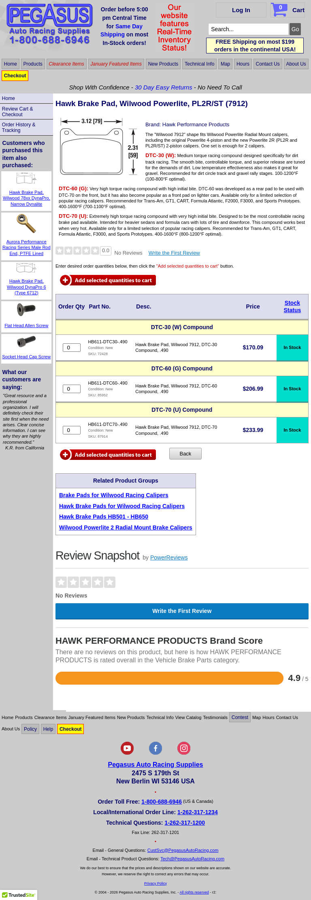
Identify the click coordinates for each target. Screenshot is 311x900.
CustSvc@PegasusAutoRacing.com (183, 850)
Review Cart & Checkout (17, 111)
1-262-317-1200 (184, 822)
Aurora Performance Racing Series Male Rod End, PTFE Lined (26, 247)
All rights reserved (194, 892)
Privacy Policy (155, 883)
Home (10, 64)
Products (32, 64)
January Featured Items (116, 64)
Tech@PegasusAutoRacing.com (192, 858)
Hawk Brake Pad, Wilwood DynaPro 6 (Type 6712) (26, 287)
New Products (163, 64)
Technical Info (199, 64)
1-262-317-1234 (197, 812)
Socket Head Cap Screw (26, 356)
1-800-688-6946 (161, 801)
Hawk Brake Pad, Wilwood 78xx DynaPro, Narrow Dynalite (26, 198)
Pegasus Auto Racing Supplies (155, 764)
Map (225, 64)
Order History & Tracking (19, 127)
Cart (289, 8)
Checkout (15, 76)
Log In (241, 9)
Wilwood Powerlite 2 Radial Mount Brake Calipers (125, 527)
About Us (296, 64)
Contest (240, 717)
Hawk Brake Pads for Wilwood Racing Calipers (122, 506)
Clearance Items (66, 64)
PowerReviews (169, 557)
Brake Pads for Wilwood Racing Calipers (113, 495)
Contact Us (267, 64)
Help (48, 729)
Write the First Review (174, 253)
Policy (30, 729)
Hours (242, 64)
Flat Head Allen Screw (26, 325)
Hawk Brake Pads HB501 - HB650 (103, 516)
